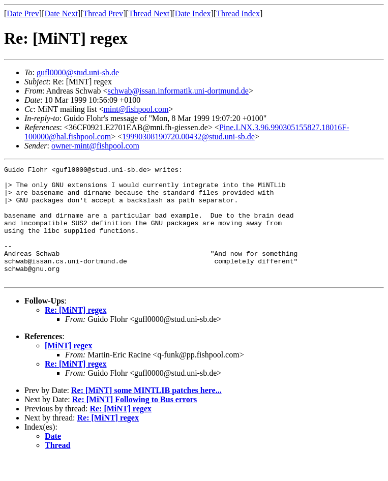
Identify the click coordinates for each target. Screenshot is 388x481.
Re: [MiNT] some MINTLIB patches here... (146, 413)
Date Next (61, 13)
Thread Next (149, 13)
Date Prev (23, 13)
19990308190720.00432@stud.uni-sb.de (188, 136)
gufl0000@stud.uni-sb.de (78, 72)
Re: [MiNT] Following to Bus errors (134, 422)
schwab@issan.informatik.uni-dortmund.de (178, 90)
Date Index (193, 13)
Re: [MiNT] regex (75, 332)
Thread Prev (103, 13)
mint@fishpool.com (135, 109)
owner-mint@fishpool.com (95, 145)
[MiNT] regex (68, 368)
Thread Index (238, 13)
